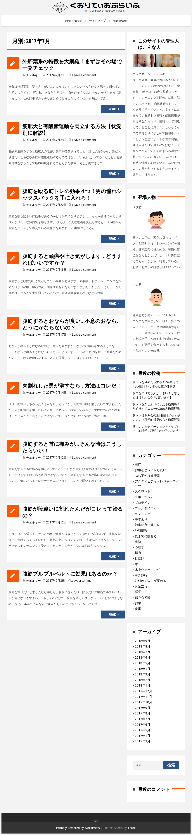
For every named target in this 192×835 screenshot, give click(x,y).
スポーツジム (144, 497)
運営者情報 (120, 21)
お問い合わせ (73, 21)
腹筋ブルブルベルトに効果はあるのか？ (67, 583)
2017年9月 (142, 708)
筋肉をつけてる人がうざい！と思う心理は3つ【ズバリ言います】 (156, 395)
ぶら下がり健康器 (147, 476)
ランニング (143, 514)
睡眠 (138, 592)
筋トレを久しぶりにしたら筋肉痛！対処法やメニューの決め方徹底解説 (156, 406)
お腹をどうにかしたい (150, 470)
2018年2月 (142, 680)
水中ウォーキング (147, 569)
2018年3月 (142, 674)
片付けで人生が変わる (150, 581)
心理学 (139, 547)
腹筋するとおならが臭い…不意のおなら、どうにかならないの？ (69, 324)
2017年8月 (142, 713)
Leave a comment (84, 75)
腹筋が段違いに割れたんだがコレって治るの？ (70, 518)
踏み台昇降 (143, 597)
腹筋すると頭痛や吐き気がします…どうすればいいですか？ (72, 259)
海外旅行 (141, 575)
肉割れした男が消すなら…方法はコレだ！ (69, 389)
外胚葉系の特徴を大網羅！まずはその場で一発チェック (72, 64)
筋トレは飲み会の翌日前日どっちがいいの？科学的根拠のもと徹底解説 (156, 417)
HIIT (138, 464)
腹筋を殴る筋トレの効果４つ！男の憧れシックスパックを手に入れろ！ (72, 194)
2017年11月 (143, 696)
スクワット (143, 491)
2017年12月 (143, 691)
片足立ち (141, 586)
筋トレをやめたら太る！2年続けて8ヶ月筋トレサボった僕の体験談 (156, 384)
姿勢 (138, 542)
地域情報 (141, 530)
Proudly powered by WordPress (78, 828)
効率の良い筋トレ (147, 525)
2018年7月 (142, 652)
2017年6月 (142, 724)
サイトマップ (97, 21)
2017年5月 (142, 730)
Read (112, 108)
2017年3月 (142, 741)
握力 (138, 553)
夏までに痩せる (146, 536)
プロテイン (143, 502)
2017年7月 (142, 719)
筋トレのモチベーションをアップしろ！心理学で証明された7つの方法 (156, 429)
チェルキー (33, 75)
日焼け (139, 558)
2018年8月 (142, 646)
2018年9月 (142, 641)
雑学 (138, 603)
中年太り (141, 519)
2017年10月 (143, 702)
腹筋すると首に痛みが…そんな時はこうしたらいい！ (72, 454)
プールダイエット (147, 508)
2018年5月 (142, 663)
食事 (138, 608)
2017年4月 (142, 735)
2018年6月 (142, 657)
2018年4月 (142, 669)
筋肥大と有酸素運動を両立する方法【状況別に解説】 (72, 129)
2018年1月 (142, 685)
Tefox (131, 828)
